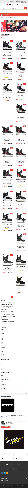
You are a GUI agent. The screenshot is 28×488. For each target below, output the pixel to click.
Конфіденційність (20, 1)
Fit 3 (2, 355)
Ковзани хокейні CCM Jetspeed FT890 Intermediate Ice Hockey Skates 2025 (7, 139)
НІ (2, 369)
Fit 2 (2, 354)
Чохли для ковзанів (5, 319)
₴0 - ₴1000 (3, 381)
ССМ (2, 333)
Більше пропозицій (6, 426)
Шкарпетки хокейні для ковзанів (8, 316)
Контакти (25, 1)
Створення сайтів (21, 487)
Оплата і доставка (24, 0)
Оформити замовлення (6, 396)
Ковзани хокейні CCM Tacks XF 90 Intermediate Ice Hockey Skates (20, 225)
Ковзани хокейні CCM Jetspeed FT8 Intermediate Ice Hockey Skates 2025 (7, 161)
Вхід (26, 2)
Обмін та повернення (13, 1)
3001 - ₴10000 (4, 384)
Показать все (3, 345)
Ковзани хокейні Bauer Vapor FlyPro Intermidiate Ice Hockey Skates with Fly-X (20, 95)
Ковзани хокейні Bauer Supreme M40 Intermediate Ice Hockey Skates (20, 268)
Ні (2, 363)
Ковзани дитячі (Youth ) (6, 307)
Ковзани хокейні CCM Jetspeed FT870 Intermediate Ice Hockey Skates (7, 75)
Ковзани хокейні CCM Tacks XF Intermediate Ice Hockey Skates (20, 246)
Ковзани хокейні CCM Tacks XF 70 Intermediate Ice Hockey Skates (20, 204)
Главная (2, 17)
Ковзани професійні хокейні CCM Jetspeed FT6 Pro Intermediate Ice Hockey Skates (20, 183)
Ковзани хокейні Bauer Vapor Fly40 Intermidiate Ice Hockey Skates (7, 96)
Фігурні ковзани (4, 309)
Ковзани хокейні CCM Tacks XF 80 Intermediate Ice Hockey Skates (7, 226)
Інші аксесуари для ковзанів (7, 322)
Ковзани (6, 17)
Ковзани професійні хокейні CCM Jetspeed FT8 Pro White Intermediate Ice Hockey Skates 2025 (20, 54)
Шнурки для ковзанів (5, 312)
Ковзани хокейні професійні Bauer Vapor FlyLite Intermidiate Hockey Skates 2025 (20, 117)
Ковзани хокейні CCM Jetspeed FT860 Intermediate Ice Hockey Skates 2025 (20, 161)
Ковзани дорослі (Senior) (6, 302)
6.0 (2, 343)
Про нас (19, 0)
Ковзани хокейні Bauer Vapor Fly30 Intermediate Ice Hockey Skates (20, 75)
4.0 (2, 338)
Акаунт (22, 2)
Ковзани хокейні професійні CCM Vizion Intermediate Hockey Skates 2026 (7, 54)
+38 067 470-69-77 (6, 459)
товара (2, 390)
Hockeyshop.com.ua (14, 485)
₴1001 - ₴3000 (4, 383)
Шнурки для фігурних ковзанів (7, 314)
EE (2, 351)
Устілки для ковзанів (5, 317)
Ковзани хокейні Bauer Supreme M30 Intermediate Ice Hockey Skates (20, 288)
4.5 (2, 339)
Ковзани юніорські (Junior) (7, 306)
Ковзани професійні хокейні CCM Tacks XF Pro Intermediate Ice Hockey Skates (7, 268)
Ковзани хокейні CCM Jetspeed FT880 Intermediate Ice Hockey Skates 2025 (20, 139)
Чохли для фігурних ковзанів (7, 321)
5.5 (2, 342)
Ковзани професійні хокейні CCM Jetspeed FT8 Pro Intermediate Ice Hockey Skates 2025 (7, 182)
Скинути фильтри (4, 372)
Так (2, 368)
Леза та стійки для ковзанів (7, 311)
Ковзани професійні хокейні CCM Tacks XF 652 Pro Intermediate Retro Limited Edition (7, 204)
